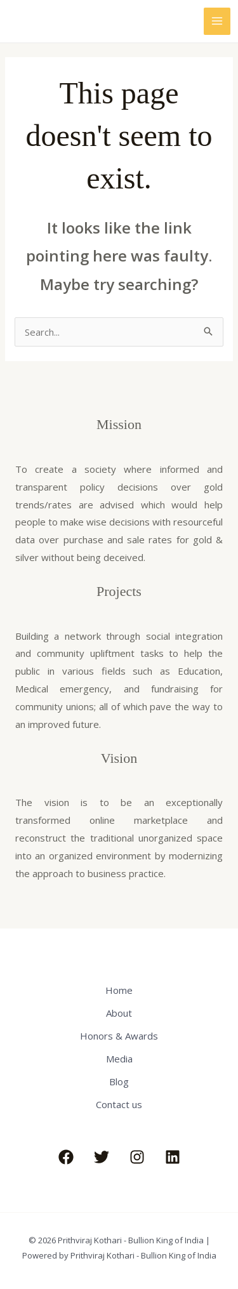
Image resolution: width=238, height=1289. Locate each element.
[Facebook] (66, 1157)
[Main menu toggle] (217, 21)
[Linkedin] (172, 1157)
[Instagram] (137, 1157)
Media (119, 1058)
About (119, 1013)
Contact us (119, 1104)
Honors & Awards (119, 1035)
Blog (119, 1081)
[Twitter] (101, 1157)
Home (119, 990)
